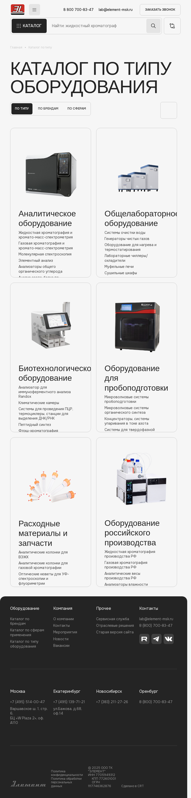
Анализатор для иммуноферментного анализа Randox (51, 392)
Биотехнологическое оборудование (51, 373)
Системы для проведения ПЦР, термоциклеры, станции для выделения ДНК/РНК (51, 414)
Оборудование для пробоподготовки (136, 378)
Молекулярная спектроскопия (51, 254)
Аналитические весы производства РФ (137, 575)
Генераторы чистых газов (137, 238)
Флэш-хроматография (51, 430)
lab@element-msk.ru (116, 10)
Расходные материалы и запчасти (43, 533)
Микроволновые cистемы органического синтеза (137, 410)
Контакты (61, 625)
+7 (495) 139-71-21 (69, 702)
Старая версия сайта (115, 632)
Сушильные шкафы (137, 273)
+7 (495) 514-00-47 (27, 702)
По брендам (48, 109)
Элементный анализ (51, 260)
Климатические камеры (51, 403)
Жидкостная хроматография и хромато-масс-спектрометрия (51, 234)
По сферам (76, 109)
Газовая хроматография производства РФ (137, 564)
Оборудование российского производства (132, 532)
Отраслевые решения (115, 625)
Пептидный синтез (51, 424)
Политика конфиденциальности (67, 773)
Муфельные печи (137, 266)
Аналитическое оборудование (47, 218)
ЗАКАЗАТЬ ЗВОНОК (160, 10)
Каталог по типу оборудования (24, 643)
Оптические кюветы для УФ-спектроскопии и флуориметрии (51, 579)
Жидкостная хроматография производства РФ (137, 554)
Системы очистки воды (137, 232)
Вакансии (61, 645)
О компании (63, 619)
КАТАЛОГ (28, 26)
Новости (60, 639)
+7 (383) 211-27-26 (112, 702)
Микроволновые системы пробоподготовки (137, 399)
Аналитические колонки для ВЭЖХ (51, 554)
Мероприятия (65, 632)
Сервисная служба (112, 619)
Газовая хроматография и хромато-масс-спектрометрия (51, 245)
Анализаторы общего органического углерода (51, 268)
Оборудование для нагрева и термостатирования (137, 247)
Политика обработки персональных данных (66, 782)
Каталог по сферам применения (27, 632)
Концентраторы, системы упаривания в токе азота (137, 421)
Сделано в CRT (132, 786)
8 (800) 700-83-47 (155, 625)
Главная (16, 47)
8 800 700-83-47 (79, 10)
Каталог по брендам (19, 621)
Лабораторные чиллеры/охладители (137, 258)
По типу (22, 109)
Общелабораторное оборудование (137, 218)
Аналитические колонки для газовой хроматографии (51, 565)
